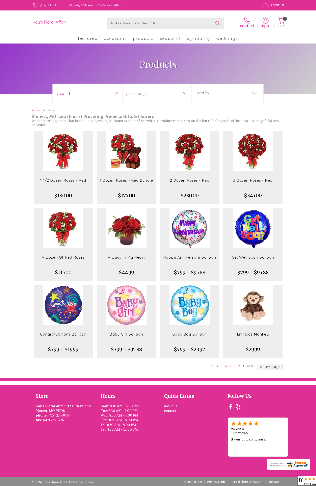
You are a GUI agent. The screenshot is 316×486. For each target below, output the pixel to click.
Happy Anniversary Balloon (189, 257)
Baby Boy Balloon (189, 334)
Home (36, 110)
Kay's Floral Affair (49, 22)
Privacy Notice (217, 482)
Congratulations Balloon (63, 334)
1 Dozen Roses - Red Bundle (126, 180)
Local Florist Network (247, 482)
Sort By (203, 93)
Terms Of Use (192, 482)
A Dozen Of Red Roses (63, 257)
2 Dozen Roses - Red (189, 180)
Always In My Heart (126, 257)
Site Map (273, 482)
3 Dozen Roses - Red (252, 180)
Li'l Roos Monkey (253, 334)
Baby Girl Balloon (126, 334)
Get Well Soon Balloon (253, 257)
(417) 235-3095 (50, 5)
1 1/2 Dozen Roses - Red (63, 180)
